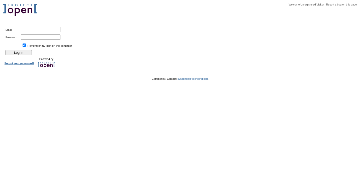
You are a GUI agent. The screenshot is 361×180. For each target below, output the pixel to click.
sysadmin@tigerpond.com (192, 78)
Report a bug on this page (341, 4)
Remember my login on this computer (50, 45)
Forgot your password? (19, 63)
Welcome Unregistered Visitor (306, 4)
